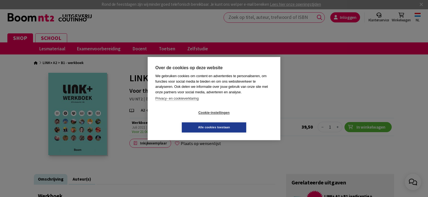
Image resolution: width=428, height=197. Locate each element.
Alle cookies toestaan (247, 119)
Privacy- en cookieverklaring (177, 106)
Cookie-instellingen (181, 120)
